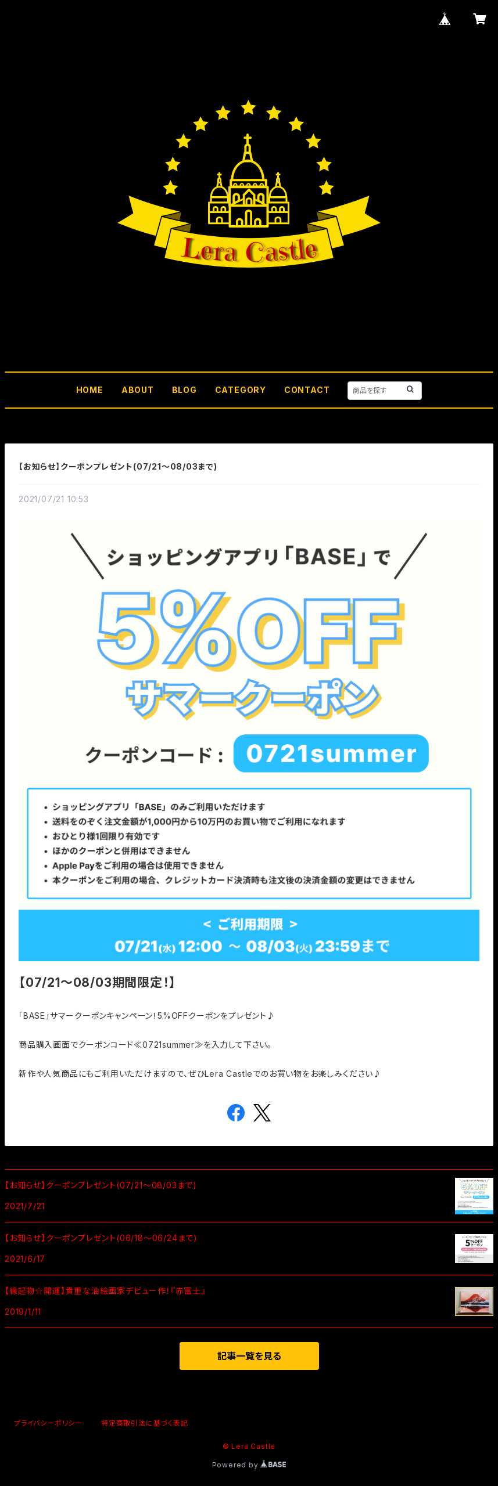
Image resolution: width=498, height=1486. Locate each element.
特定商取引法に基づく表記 (144, 1423)
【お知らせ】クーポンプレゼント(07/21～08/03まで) (118, 466)
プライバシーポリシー (48, 1423)
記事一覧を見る (249, 1356)
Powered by (249, 1464)
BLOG (184, 390)
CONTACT (307, 390)
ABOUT (137, 390)
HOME (89, 390)
